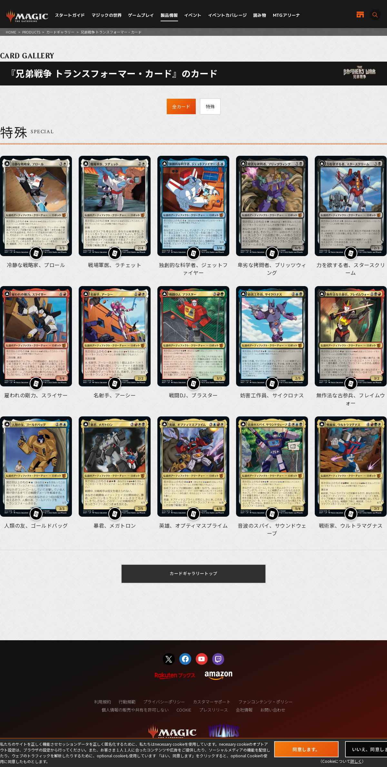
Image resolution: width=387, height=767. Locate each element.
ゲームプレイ (141, 15)
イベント (193, 15)
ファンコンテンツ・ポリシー (265, 702)
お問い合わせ (272, 710)
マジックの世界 (107, 15)
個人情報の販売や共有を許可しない (135, 710)
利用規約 (102, 702)
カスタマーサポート (212, 702)
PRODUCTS (31, 32)
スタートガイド (70, 15)
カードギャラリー (60, 32)
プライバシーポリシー (164, 702)
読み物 (259, 15)
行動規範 (127, 702)
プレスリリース (213, 710)
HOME (11, 32)
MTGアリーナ (286, 15)
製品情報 (169, 15)
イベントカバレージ (227, 15)
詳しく (356, 761)
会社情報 (244, 710)
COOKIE (183, 710)
